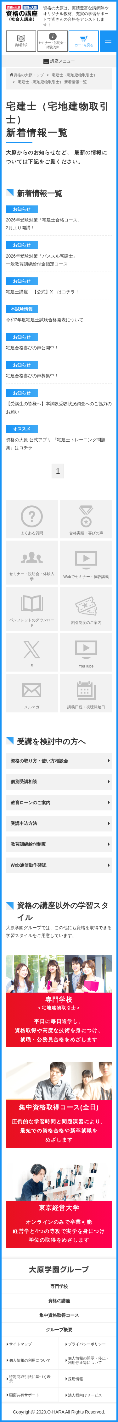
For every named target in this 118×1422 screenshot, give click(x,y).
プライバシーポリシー (87, 1344)
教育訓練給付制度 (28, 844)
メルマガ (31, 707)
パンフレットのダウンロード (31, 623)
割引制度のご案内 (86, 622)
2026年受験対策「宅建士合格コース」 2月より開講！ (44, 223)
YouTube (86, 666)
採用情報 (75, 1379)
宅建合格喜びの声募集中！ (32, 375)
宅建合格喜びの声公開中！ (32, 347)
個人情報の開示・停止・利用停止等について (89, 1360)
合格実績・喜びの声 (86, 533)
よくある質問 (31, 533)
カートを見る (83, 41)
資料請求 (21, 41)
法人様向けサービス (85, 1395)
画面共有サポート (24, 1395)
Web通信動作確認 (28, 865)
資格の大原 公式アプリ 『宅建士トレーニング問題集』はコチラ (55, 443)
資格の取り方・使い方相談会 (39, 760)
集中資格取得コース (59, 1315)
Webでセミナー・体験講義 (86, 577)
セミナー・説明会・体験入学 (52, 41)
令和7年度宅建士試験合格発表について (44, 319)
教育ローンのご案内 (30, 802)
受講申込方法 (24, 823)
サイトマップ (20, 1344)
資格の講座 (59, 1300)
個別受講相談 (24, 781)
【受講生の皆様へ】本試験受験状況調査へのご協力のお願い (59, 407)
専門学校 (59, 1286)
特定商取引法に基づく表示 (30, 1379)
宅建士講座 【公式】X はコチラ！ (42, 291)
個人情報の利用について (30, 1360)
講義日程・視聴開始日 (86, 707)
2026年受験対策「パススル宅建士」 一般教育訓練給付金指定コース (41, 259)
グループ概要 (59, 1329)
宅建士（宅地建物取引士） (74, 75)
